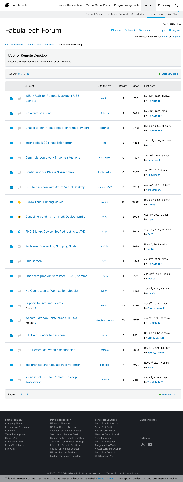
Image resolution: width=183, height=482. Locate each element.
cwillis (104, 246)
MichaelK (105, 379)
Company (164, 5)
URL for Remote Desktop (63, 452)
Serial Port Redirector (106, 423)
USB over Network (60, 423)
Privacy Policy (130, 473)
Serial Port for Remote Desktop (67, 441)
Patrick (151, 367)
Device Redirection (70, 5)
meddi (104, 305)
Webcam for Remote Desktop (66, 434)
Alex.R (104, 201)
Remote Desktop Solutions (41, 44)
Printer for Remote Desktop (65, 445)
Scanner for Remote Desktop (66, 430)
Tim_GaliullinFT (155, 100)
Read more (104, 479)
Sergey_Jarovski (156, 308)
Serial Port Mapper (105, 441)
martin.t (105, 98)
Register (176, 36)
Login (165, 36)
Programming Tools (126, 5)
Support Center (95, 13)
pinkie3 (151, 204)
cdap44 (105, 290)
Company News (13, 423)
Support (148, 5)
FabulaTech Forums (15, 445)
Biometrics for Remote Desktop (67, 438)
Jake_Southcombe (104, 320)
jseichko (104, 127)
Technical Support (117, 13)
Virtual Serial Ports (98, 5)
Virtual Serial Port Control (108, 448)
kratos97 (104, 349)
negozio (104, 364)
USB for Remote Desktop (63, 427)
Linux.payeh (104, 157)
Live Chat (172, 13)
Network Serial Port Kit (107, 434)
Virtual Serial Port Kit (106, 430)
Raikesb (104, 113)
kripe (104, 216)
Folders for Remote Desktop (65, 456)
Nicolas (104, 276)
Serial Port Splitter (104, 427)
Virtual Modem (103, 438)
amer (104, 261)
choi (104, 142)
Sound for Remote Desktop (65, 448)
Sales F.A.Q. (138, 13)
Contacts (10, 430)
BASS (105, 231)
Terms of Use (113, 473)
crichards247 (105, 187)
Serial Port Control (105, 452)
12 (28, 73)
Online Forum (156, 13)
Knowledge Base (14, 441)
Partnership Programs (17, 427)
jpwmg (104, 335)
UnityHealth (104, 172)
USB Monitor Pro (104, 456)
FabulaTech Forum (14, 44)
